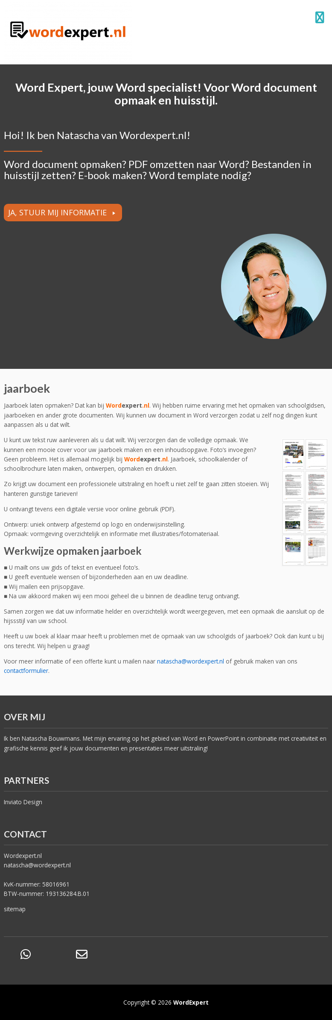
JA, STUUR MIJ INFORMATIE (57, 212)
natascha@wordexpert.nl (37, 865)
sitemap (15, 909)
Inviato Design (23, 802)
